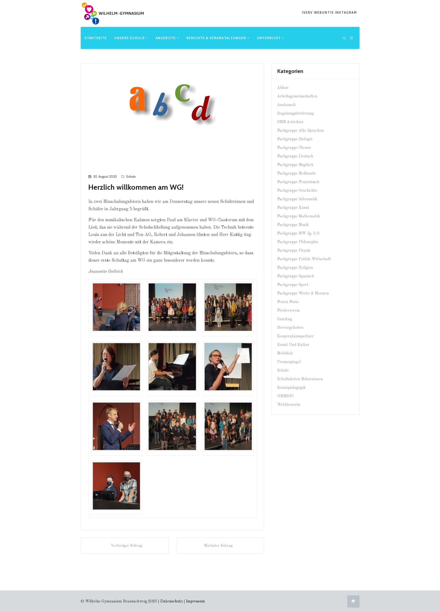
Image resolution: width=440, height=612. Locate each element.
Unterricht (270, 37)
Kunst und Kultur (293, 344)
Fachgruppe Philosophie (297, 242)
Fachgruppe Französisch (298, 182)
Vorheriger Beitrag (124, 545)
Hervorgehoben (290, 327)
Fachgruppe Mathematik (298, 216)
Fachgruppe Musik (293, 224)
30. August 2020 (105, 176)
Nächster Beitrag (220, 545)
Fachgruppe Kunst (293, 207)
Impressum (195, 601)
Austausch (286, 104)
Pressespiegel (289, 362)
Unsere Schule (131, 37)
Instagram (346, 12)
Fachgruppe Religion (295, 267)
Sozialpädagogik (291, 387)
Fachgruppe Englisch (295, 164)
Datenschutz (171, 601)
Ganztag (284, 319)
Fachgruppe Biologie (295, 139)
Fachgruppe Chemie (294, 147)
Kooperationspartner (295, 336)
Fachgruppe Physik (293, 250)
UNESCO (285, 396)
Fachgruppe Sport (292, 284)
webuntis (324, 12)
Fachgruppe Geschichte (297, 190)
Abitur (283, 87)
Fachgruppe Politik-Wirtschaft (304, 259)
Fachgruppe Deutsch (295, 156)
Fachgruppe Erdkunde (296, 173)
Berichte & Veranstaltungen (217, 37)
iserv (308, 12)
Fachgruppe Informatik (297, 199)
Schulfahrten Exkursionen (300, 379)
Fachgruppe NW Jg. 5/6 (298, 233)
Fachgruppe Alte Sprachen (300, 130)
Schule (131, 176)
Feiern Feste (288, 302)
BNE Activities (290, 122)
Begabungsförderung (295, 113)
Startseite (95, 37)
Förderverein (288, 310)
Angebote (167, 37)
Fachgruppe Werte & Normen (303, 293)
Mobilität (285, 353)
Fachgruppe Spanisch (295, 276)
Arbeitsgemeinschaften (297, 96)
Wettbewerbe (289, 404)
